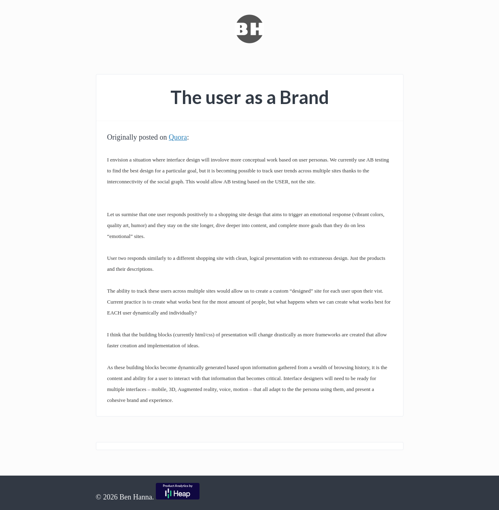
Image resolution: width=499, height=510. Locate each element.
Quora (178, 137)
